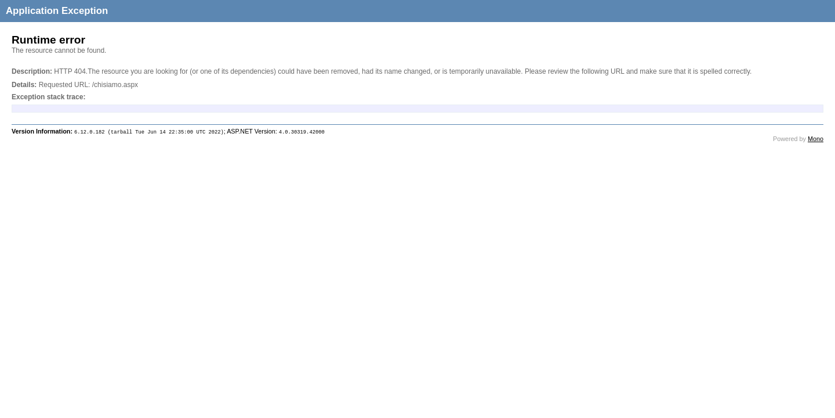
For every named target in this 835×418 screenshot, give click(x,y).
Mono (815, 138)
